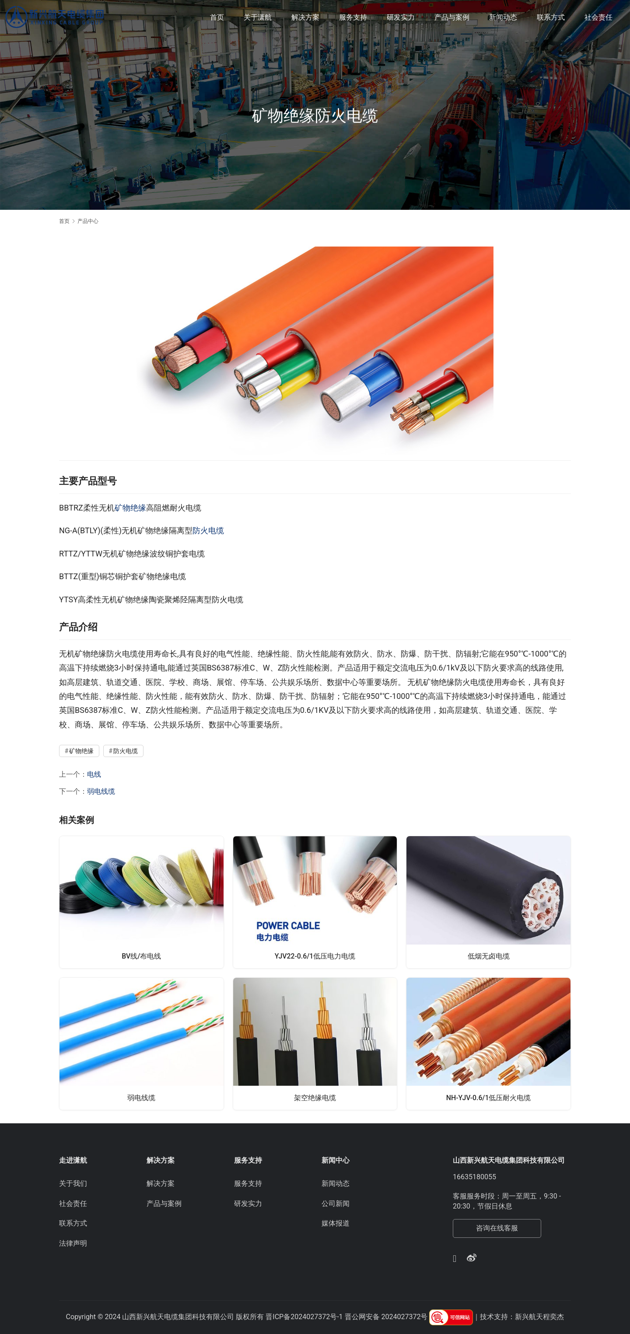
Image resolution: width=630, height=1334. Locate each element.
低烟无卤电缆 (489, 956)
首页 (217, 17)
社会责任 (598, 17)
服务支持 (353, 17)
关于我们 (73, 1183)
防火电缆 (208, 530)
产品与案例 (451, 17)
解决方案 (305, 17)
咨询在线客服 (497, 1228)
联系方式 (551, 17)
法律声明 (73, 1243)
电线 (94, 774)
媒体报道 (336, 1223)
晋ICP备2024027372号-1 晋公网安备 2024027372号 (346, 1317)
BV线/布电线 (141, 956)
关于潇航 (258, 17)
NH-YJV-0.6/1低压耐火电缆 (488, 1097)
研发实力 (401, 17)
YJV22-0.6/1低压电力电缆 (315, 956)
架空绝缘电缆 (315, 1097)
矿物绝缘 (130, 507)
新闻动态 (503, 17)
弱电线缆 (101, 791)
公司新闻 (336, 1203)
